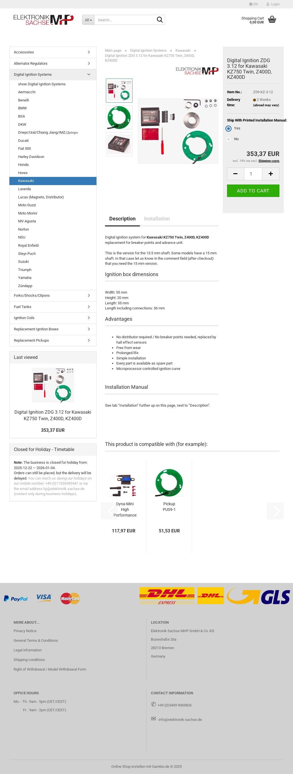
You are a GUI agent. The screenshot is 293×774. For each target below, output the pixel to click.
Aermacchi (26, 92)
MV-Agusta (27, 221)
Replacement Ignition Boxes (36, 329)
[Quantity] (253, 174)
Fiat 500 (24, 148)
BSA (21, 116)
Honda (23, 164)
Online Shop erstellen (128, 766)
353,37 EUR (53, 430)
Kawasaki (26, 181)
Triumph (24, 270)
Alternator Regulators (31, 63)
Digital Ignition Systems (33, 74)
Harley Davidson (31, 157)
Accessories (24, 52)
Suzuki (23, 261)
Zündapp (25, 286)
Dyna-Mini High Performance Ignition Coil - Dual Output (125, 510)
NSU (21, 237)
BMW (22, 108)
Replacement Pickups (31, 340)
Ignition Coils (24, 318)
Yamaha (24, 278)
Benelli (23, 100)
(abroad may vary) (266, 105)
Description (122, 219)
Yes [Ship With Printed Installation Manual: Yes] (233, 128)
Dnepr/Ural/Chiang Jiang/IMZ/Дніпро (48, 132)
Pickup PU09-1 (169, 507)
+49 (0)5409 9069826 (175, 705)
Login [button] (273, 4)
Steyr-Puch (27, 254)
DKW (22, 124)
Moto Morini (27, 213)
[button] (253, 4)
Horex (22, 173)
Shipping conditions (29, 660)
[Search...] (88, 20)
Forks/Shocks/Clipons (32, 295)
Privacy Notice (25, 631)
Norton (23, 229)
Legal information (28, 650)
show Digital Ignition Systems (42, 84)
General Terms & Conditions (36, 640)
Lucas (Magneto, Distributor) (41, 197)
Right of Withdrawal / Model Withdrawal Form (50, 669)
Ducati (23, 140)
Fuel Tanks (22, 307)
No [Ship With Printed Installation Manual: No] (233, 139)
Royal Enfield (28, 245)
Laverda (24, 189)
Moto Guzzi (27, 205)
